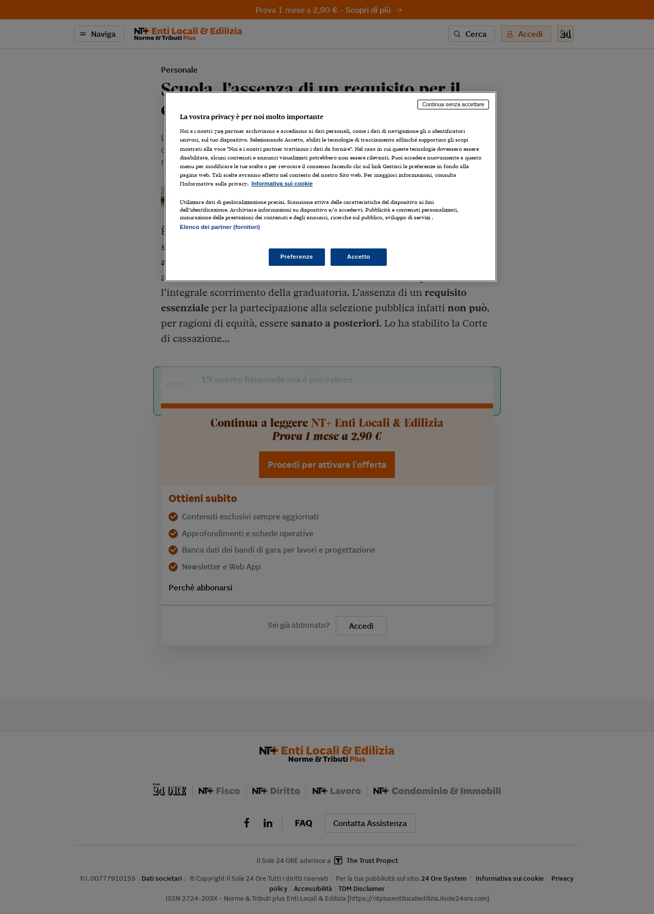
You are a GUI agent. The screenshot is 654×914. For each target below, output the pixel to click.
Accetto (358, 257)
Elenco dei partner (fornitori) (220, 227)
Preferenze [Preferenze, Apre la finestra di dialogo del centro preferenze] (297, 257)
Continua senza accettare (453, 104)
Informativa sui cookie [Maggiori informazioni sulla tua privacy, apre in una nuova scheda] (282, 183)
